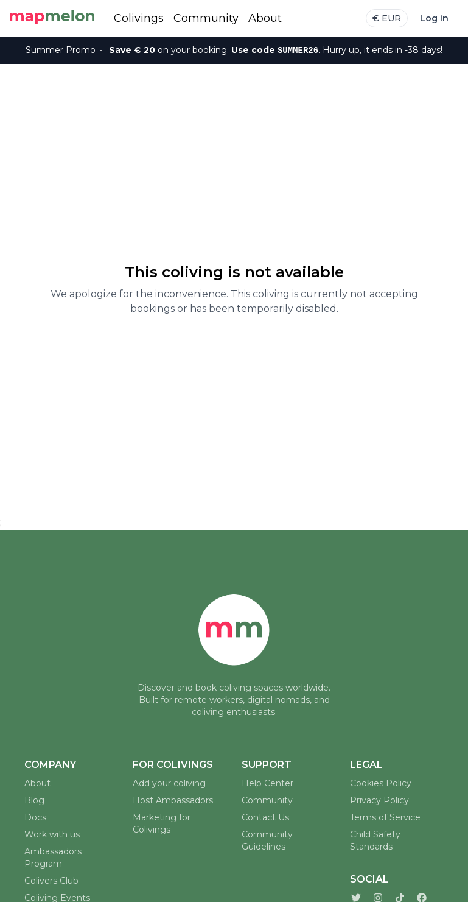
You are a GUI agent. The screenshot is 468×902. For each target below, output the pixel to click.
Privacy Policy (379, 800)
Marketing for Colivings (161, 823)
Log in (434, 18)
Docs (35, 817)
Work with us (52, 834)
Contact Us (265, 817)
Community (206, 18)
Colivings (139, 18)
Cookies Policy (380, 783)
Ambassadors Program (53, 857)
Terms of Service (385, 817)
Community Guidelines (267, 840)
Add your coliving (169, 783)
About (265, 18)
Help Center (267, 783)
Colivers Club (51, 880)
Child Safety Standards (375, 840)
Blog (34, 800)
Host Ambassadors (173, 800)
